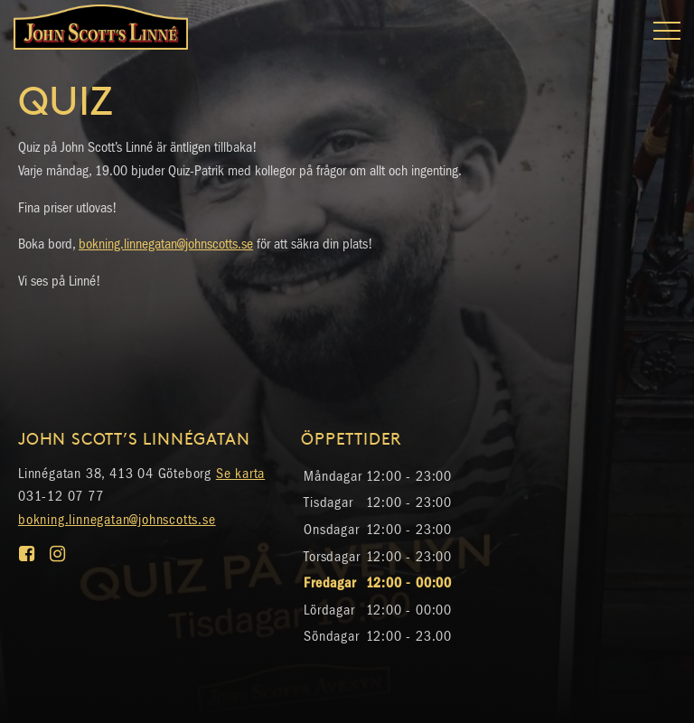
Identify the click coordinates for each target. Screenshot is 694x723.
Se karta (240, 473)
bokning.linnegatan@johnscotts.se (166, 243)
